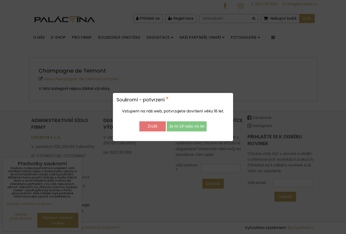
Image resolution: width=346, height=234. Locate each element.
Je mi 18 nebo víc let (186, 126)
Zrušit (152, 126)
